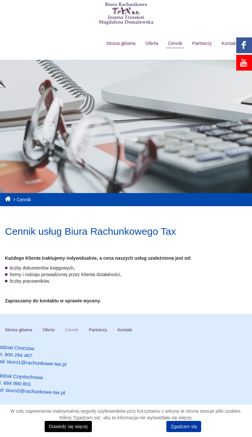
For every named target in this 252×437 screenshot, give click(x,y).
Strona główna (121, 43)
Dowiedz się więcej (68, 426)
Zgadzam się (184, 426)
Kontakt (229, 43)
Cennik (175, 43)
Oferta (151, 43)
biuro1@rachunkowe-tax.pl (51, 372)
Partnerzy (202, 43)
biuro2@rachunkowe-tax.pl (52, 396)
